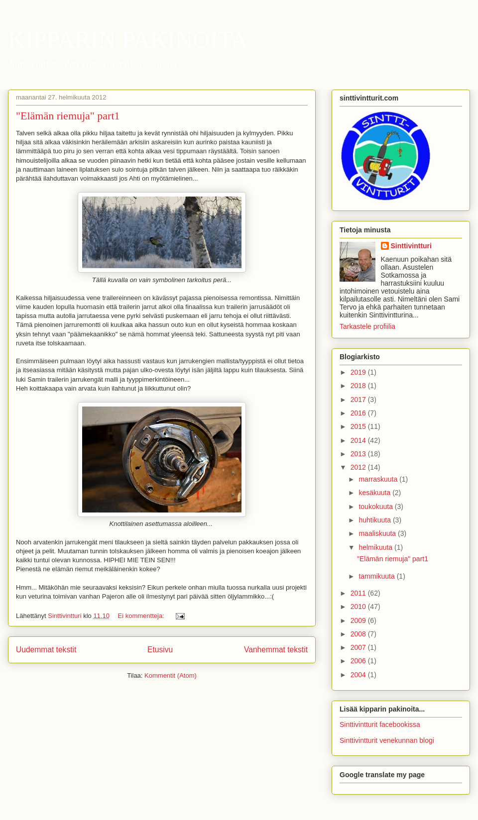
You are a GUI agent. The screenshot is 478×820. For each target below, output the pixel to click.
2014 (359, 440)
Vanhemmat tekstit (276, 649)
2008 (359, 634)
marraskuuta (378, 479)
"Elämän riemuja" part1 (68, 115)
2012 (359, 467)
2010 (359, 607)
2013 (359, 454)
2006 (359, 661)
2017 (359, 400)
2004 (359, 675)
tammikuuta (377, 576)
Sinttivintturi (411, 246)
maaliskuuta (378, 533)
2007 (359, 647)
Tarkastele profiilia (367, 326)
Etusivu (160, 649)
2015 (359, 426)
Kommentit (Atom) (170, 675)
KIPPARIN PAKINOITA (128, 39)
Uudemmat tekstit (46, 649)
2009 (359, 620)
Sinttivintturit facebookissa (380, 724)
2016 (359, 413)
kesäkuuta (375, 493)
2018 (359, 386)
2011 (359, 593)
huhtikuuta (375, 520)
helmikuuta (376, 547)
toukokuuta (376, 507)
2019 (359, 372)
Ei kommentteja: (142, 615)
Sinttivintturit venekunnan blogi (387, 740)
